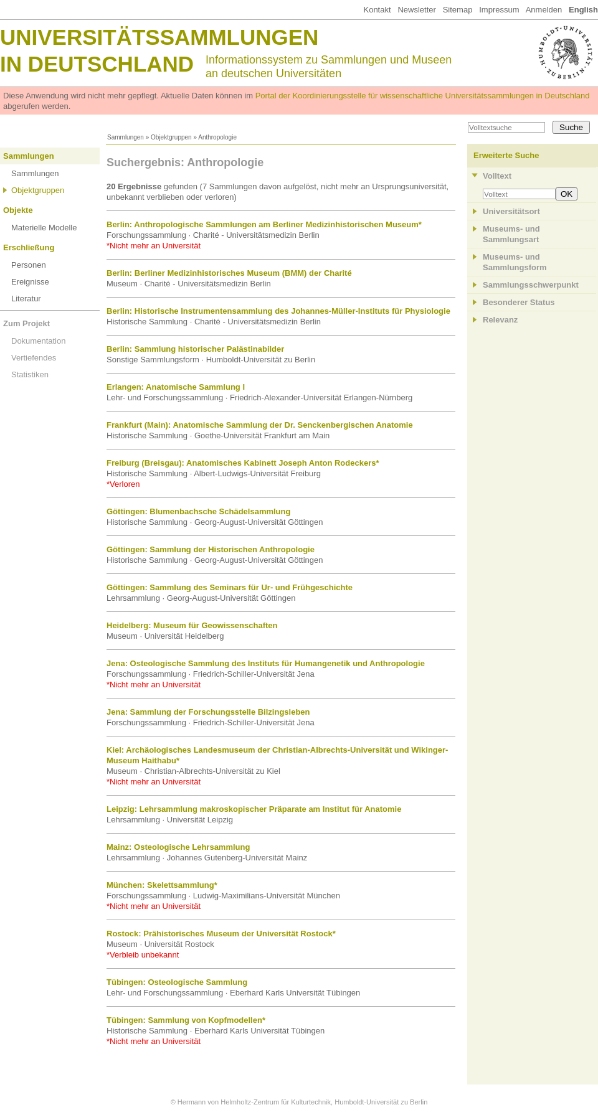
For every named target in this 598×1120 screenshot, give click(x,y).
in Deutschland (97, 64)
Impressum (499, 9)
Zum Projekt (26, 323)
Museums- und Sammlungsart (511, 234)
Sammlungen (125, 137)
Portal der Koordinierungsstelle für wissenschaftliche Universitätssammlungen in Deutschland (422, 95)
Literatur (26, 298)
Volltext (497, 176)
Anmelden (544, 9)
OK (566, 194)
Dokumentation (38, 341)
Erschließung (28, 247)
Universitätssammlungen (159, 37)
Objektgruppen (171, 137)
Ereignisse (30, 281)
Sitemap (458, 9)
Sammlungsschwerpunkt (531, 284)
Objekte (18, 210)
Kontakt (377, 9)
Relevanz (500, 319)
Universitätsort (511, 211)
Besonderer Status (519, 302)
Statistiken (30, 374)
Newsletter (416, 9)
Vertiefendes (33, 357)
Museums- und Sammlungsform (515, 262)
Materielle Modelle (44, 227)
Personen (28, 265)
